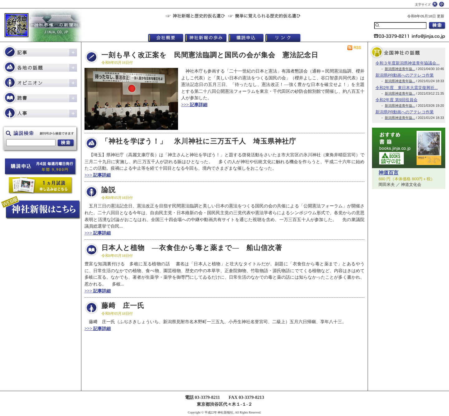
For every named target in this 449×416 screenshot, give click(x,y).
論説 (108, 190)
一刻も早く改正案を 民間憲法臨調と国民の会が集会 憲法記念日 (209, 55)
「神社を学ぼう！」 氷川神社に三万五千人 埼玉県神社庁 (198, 141)
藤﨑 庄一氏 (122, 306)
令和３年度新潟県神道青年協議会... (407, 63)
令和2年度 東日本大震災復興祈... (406, 87)
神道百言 (388, 172)
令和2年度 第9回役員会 (396, 99)
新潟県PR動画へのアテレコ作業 (404, 75)
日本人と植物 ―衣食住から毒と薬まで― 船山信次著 (191, 248)
